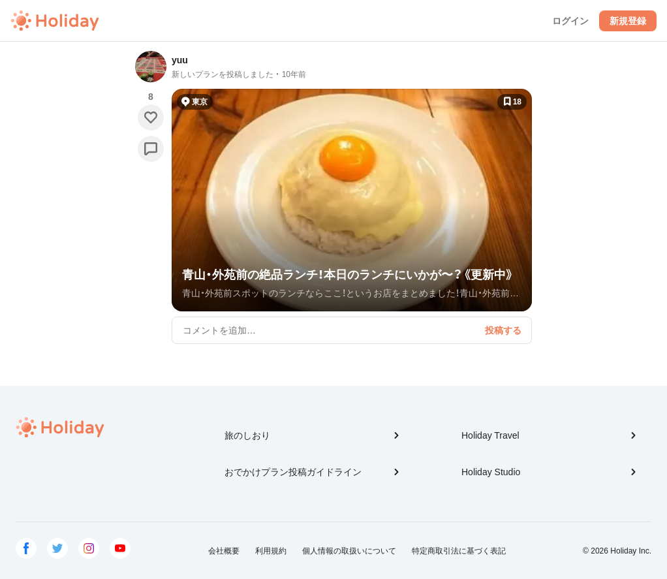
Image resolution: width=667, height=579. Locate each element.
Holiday (54, 20)
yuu (180, 60)
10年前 (294, 74)
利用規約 (271, 551)
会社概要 (224, 551)
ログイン (570, 21)
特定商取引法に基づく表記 (459, 551)
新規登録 (628, 21)
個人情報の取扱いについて (349, 551)
